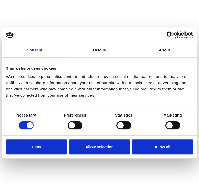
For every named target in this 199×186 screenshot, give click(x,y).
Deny (36, 147)
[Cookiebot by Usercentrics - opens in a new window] (170, 35)
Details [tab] (99, 50)
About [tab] (164, 50)
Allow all (162, 147)
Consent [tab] (34, 50)
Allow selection (99, 147)
